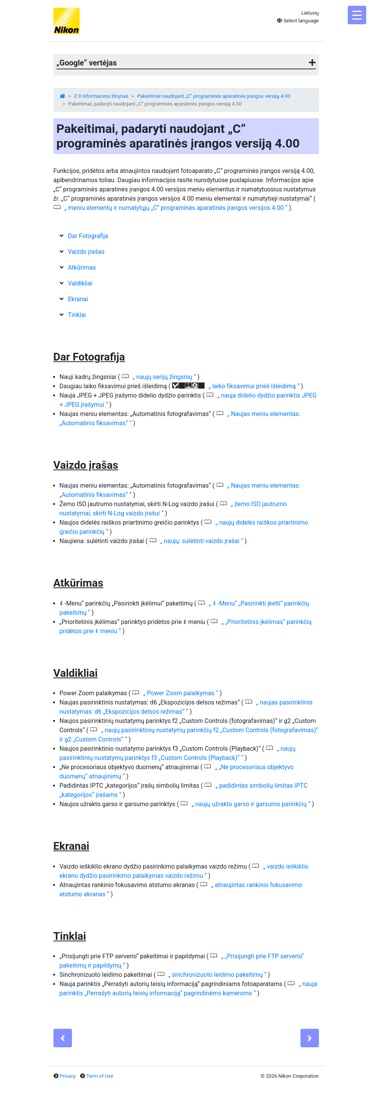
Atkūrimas (82, 267)
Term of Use (99, 1076)
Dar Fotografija (88, 236)
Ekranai (78, 299)
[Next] (309, 1038)
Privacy (68, 1076)
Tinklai (77, 315)
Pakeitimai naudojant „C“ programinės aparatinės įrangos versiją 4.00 (213, 96)
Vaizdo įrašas (86, 251)
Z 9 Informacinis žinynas (101, 96)
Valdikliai (80, 283)
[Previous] (62, 1038)
